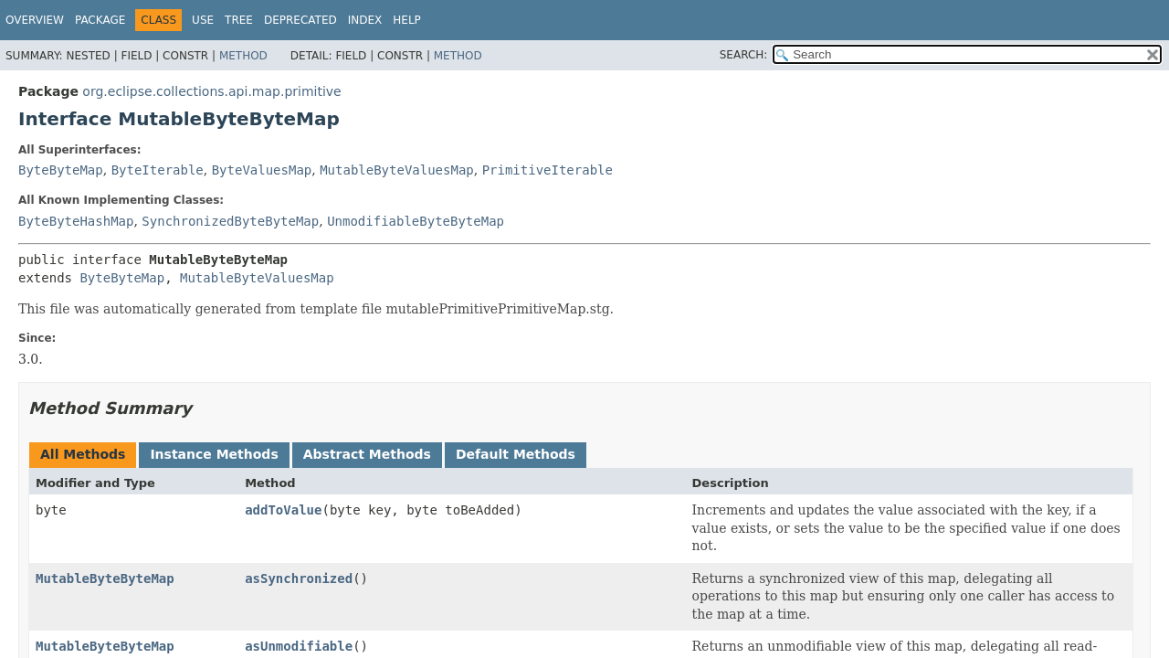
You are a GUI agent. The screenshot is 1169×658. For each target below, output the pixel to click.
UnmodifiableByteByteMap (415, 221)
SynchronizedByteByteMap (230, 221)
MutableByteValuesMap (397, 170)
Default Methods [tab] (515, 454)
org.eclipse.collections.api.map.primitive (211, 91)
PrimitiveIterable (547, 170)
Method (243, 55)
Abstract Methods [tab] (367, 454)
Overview (34, 20)
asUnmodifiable (299, 646)
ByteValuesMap (262, 170)
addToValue (283, 510)
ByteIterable (157, 170)
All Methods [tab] (82, 454)
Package (100, 20)
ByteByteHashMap (75, 221)
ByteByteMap (60, 170)
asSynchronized (299, 578)
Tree (239, 20)
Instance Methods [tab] (214, 454)
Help (407, 20)
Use (203, 20)
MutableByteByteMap (105, 578)
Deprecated (300, 20)
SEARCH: (744, 54)
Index (365, 20)
